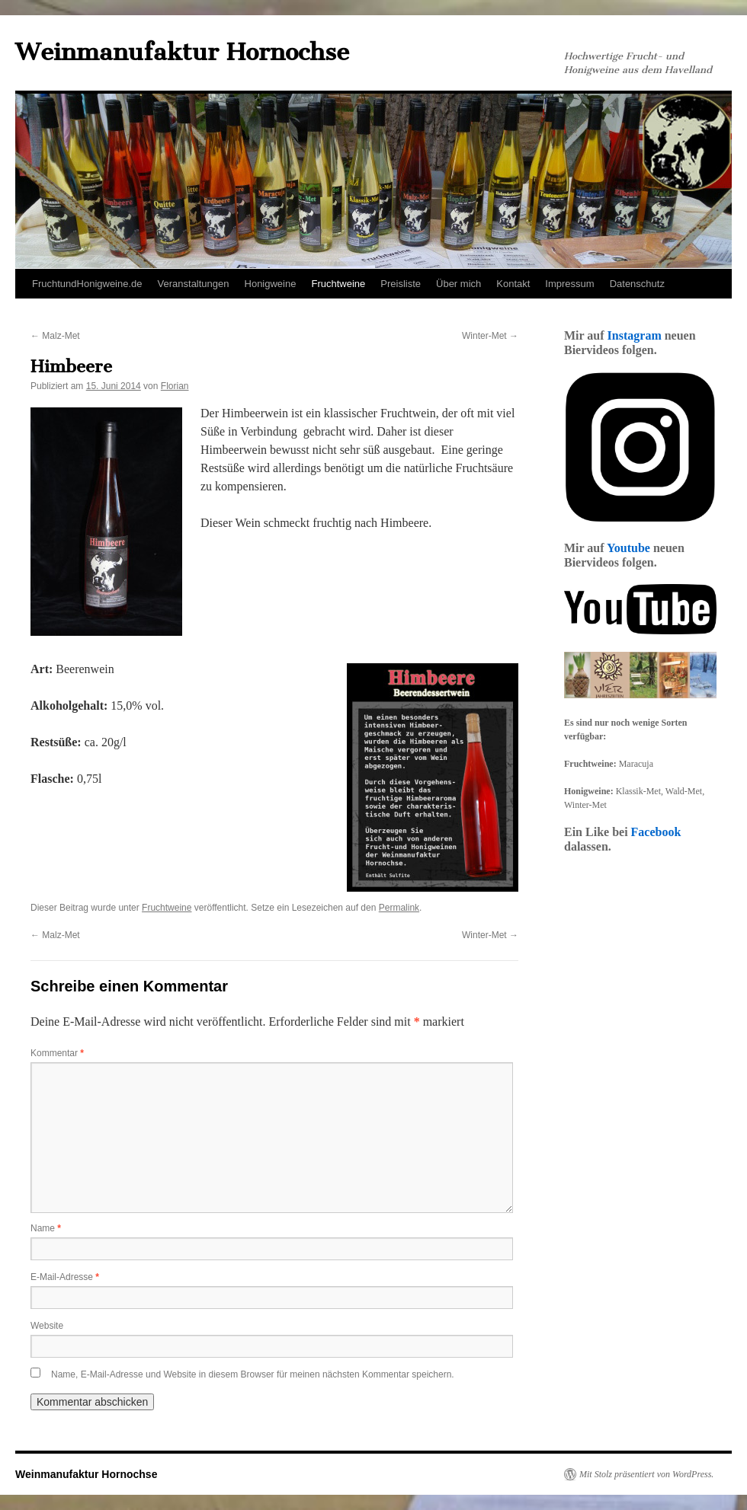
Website (46, 1325)
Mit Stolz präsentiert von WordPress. (646, 1474)
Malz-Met (55, 335)
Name (45, 1228)
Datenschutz (637, 283)
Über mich (458, 283)
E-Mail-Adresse (64, 1277)
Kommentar (57, 1053)
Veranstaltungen (193, 283)
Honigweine (271, 283)
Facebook (656, 831)
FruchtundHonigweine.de (87, 283)
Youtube (628, 547)
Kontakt (513, 283)
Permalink (399, 907)
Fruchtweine (338, 283)
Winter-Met (490, 335)
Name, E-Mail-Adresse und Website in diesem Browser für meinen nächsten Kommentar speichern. (252, 1374)
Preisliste (400, 283)
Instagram (635, 335)
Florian (175, 386)
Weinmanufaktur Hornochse (182, 51)
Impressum (569, 283)
